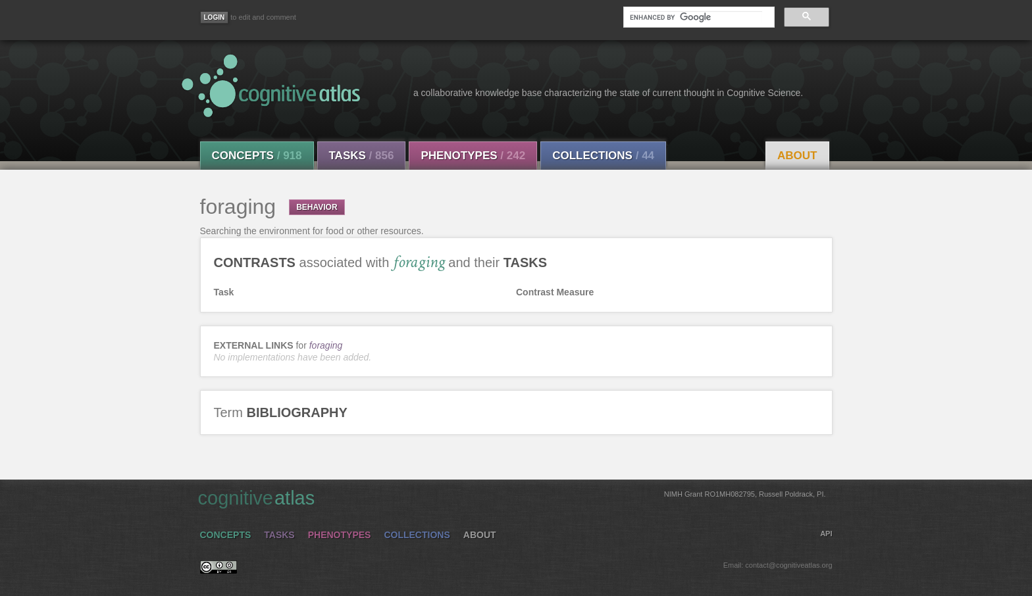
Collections (603, 155)
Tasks (361, 155)
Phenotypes (473, 155)
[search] (695, 17)
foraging (326, 345)
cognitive (512, 497)
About (797, 155)
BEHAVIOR (316, 207)
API (826, 533)
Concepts (257, 155)
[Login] (214, 17)
